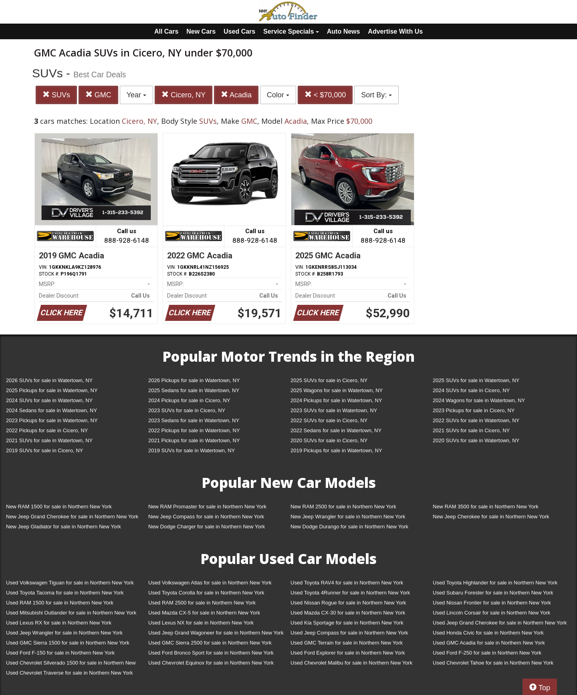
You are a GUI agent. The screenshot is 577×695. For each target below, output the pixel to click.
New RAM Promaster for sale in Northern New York (207, 507)
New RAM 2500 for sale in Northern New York (343, 507)
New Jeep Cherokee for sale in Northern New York (491, 517)
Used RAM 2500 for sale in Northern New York (202, 603)
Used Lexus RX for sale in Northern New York (58, 623)
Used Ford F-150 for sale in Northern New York (60, 653)
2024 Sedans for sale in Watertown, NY (51, 410)
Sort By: (376, 95)
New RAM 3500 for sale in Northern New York (486, 507)
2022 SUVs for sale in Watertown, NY (476, 420)
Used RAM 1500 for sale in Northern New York (59, 603)
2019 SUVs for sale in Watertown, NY (191, 450)
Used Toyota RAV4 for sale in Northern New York (347, 583)
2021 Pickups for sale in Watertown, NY (194, 440)
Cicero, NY (183, 95)
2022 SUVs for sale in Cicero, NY (329, 420)
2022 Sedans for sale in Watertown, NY (336, 430)
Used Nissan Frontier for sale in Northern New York (492, 603)
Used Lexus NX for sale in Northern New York (201, 623)
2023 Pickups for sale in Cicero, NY (473, 410)
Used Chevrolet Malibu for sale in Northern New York (351, 663)
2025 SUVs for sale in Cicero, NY (329, 380)
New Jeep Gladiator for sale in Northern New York (63, 527)
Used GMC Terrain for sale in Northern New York (347, 643)
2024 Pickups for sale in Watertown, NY (336, 400)
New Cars (201, 31)
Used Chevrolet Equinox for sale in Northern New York (211, 663)
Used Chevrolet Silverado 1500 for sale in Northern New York (71, 664)
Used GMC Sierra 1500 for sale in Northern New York (67, 643)
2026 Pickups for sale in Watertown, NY (194, 380)
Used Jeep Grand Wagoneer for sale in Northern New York (216, 633)
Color (278, 95)
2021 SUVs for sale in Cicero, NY (471, 430)
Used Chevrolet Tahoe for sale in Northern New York (493, 663)
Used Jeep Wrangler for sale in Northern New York (64, 633)
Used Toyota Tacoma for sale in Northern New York (65, 593)
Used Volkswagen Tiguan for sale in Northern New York (70, 583)
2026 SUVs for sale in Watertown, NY (49, 380)
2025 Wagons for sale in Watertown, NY (337, 390)
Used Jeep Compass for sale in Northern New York (349, 633)
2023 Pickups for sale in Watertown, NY (52, 420)
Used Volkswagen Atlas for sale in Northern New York (210, 583)
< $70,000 (325, 95)
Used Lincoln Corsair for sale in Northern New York (491, 613)
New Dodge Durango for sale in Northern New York (349, 527)
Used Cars (239, 31)
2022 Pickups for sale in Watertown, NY (194, 430)
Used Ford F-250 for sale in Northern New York (487, 653)
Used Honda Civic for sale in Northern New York (488, 633)
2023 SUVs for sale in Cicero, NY (186, 410)
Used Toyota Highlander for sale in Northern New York (495, 583)
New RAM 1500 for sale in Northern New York (59, 507)
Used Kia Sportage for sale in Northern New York (347, 623)
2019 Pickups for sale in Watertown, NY (336, 450)
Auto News (343, 31)
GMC (98, 95)
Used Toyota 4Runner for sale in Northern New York (350, 593)
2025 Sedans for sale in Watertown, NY (193, 390)
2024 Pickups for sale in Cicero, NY (189, 400)
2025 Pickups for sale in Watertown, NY (52, 390)
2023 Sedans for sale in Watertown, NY (193, 420)
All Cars (166, 31)
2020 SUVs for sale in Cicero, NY (329, 440)
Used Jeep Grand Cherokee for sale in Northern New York (500, 623)
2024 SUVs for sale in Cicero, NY (471, 390)
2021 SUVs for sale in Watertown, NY (49, 440)
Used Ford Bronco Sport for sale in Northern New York (211, 653)
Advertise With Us (395, 31)
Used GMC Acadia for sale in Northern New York (489, 643)
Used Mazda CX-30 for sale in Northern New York (348, 613)
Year (136, 95)
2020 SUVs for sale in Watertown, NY (476, 440)
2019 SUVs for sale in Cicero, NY (44, 450)
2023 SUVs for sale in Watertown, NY (334, 410)
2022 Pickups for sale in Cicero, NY (47, 430)
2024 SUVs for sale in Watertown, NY (49, 400)
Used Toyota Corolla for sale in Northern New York (206, 593)
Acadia (236, 95)
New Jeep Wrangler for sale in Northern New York (348, 517)
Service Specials (291, 31)
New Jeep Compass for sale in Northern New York (206, 517)
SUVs (56, 95)
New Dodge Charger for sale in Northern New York (206, 527)
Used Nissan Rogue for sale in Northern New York (348, 603)
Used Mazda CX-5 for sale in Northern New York (204, 613)
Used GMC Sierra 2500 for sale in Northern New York (210, 643)
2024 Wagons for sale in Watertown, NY (479, 400)
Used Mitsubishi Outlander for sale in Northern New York (71, 613)
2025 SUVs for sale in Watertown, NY (476, 380)
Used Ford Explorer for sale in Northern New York (348, 653)
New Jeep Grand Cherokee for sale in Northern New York (72, 517)
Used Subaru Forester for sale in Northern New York (493, 593)
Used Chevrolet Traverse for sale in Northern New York (69, 673)
